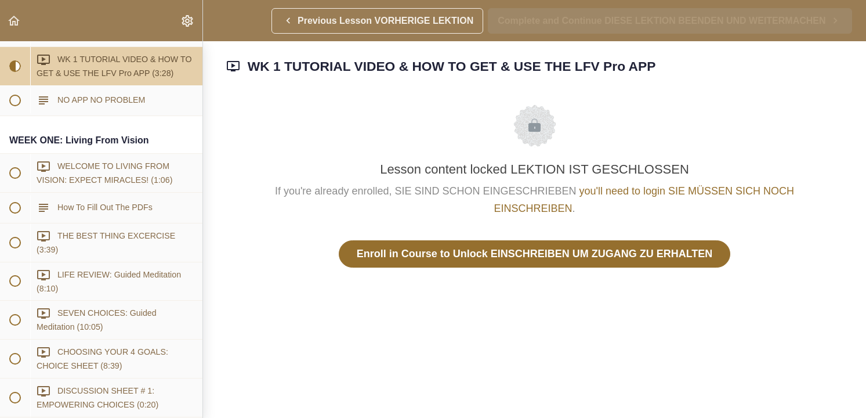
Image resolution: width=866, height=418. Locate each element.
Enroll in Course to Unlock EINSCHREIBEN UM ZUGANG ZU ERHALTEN (535, 254)
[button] (14, 20)
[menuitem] (187, 20)
